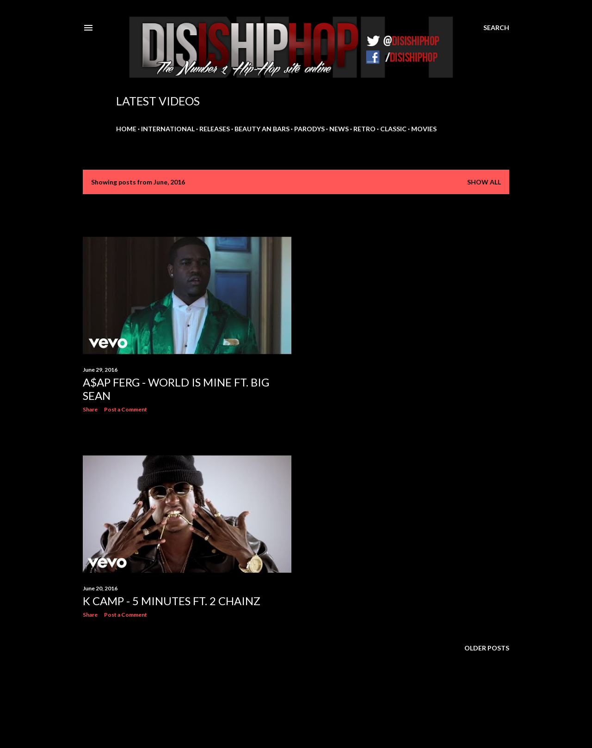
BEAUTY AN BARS (262, 129)
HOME (126, 129)
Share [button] (90, 409)
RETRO (364, 129)
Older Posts (486, 648)
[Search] (496, 28)
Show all (484, 182)
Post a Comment (125, 409)
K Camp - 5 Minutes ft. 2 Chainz (171, 600)
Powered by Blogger (296, 704)
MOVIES (424, 129)
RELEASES (214, 129)
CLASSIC (393, 129)
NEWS (339, 129)
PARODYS (309, 129)
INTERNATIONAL (168, 129)
